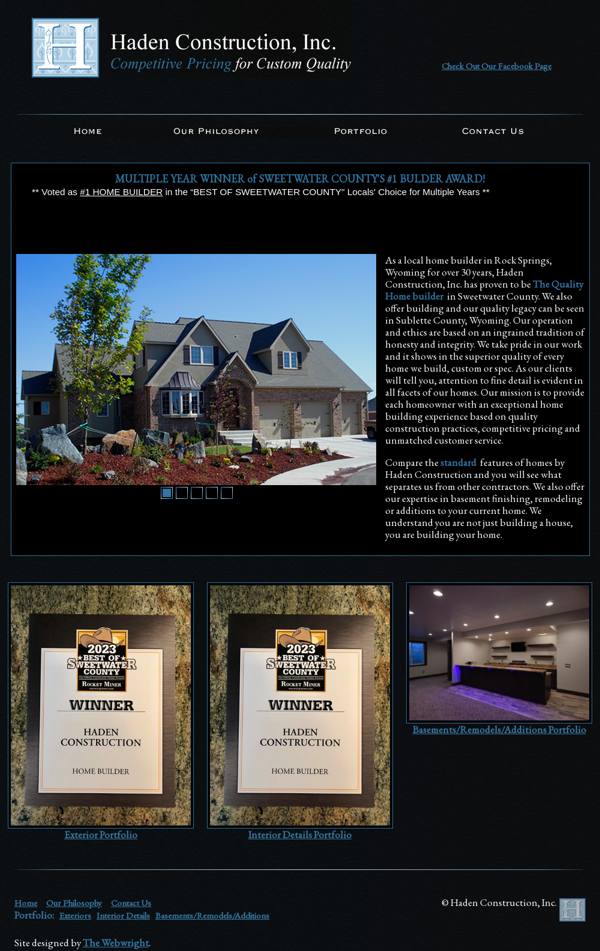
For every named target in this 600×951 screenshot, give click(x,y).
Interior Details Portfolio (300, 834)
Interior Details (123, 915)
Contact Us (131, 902)
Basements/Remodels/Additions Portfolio (499, 729)
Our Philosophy (74, 902)
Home (25, 902)
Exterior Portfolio (100, 834)
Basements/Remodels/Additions (212, 915)
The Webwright (116, 942)
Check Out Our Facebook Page (496, 65)
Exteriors (75, 915)
